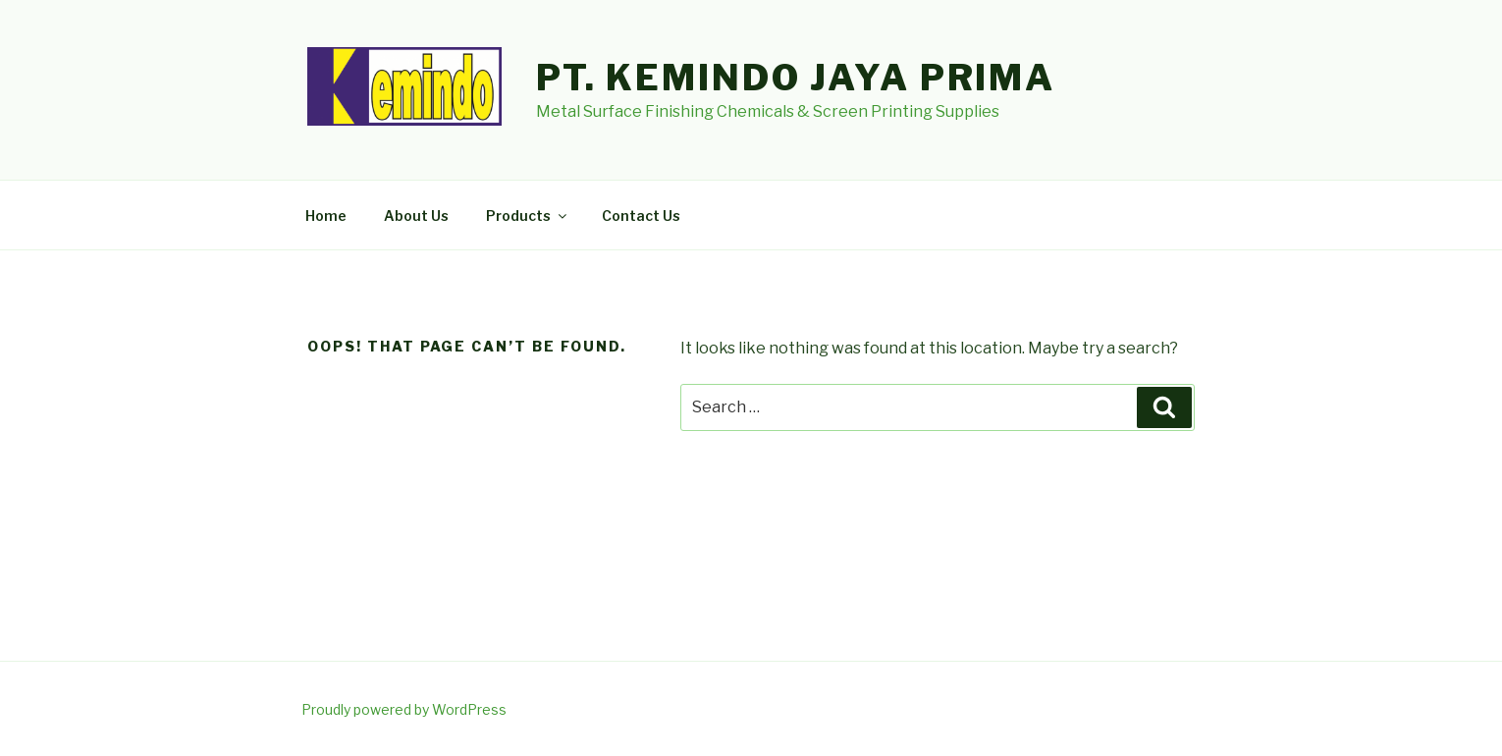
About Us (416, 215)
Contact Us (641, 215)
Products (527, 215)
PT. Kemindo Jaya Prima (795, 77)
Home (326, 215)
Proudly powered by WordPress (404, 709)
